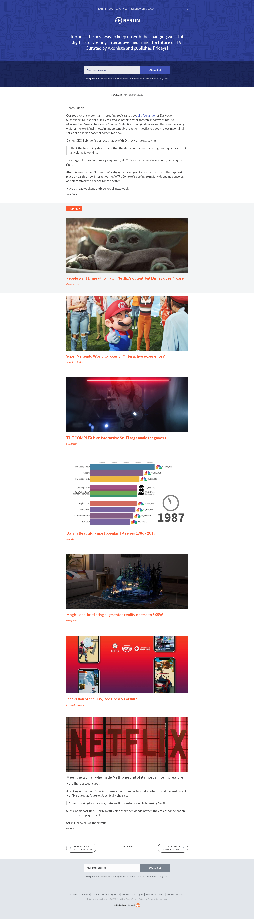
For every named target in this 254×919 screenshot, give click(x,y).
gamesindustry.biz (74, 362)
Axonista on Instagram (133, 894)
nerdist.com (71, 443)
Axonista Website (175, 894)
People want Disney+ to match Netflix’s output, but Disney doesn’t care (125, 278)
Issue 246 (127, 94)
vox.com (70, 828)
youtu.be (70, 539)
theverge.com (72, 284)
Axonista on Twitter (155, 894)
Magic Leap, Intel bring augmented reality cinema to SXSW (114, 614)
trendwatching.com (75, 704)
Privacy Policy (113, 894)
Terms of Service (155, 899)
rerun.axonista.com (143, 8)
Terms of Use (98, 894)
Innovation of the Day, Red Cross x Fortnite (102, 699)
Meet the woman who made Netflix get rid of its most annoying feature (124, 777)
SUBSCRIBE (155, 69)
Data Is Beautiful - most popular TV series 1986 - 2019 (111, 533)
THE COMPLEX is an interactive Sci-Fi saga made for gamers (116, 438)
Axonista (116, 48)
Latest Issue (105, 8)
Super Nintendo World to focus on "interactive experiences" (116, 356)
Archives (121, 8)
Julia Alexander (146, 115)
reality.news (71, 620)
